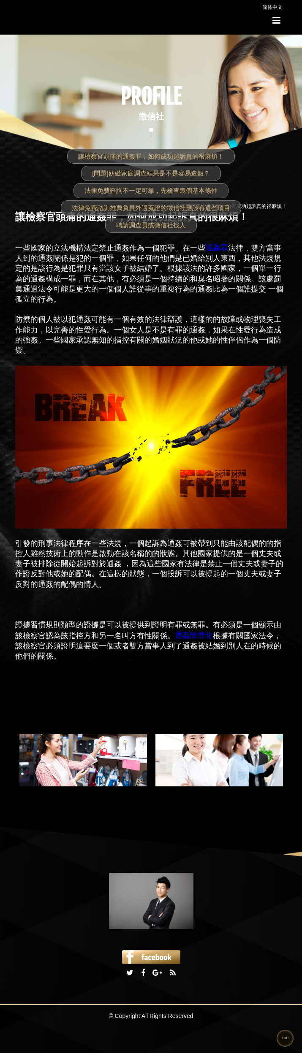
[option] (83, 760)
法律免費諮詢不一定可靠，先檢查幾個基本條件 (151, 190)
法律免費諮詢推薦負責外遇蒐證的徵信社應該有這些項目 (151, 207)
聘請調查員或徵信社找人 (151, 225)
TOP (285, 1038)
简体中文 (272, 7)
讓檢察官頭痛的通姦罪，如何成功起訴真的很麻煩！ (151, 156)
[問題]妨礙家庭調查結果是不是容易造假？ (150, 173)
